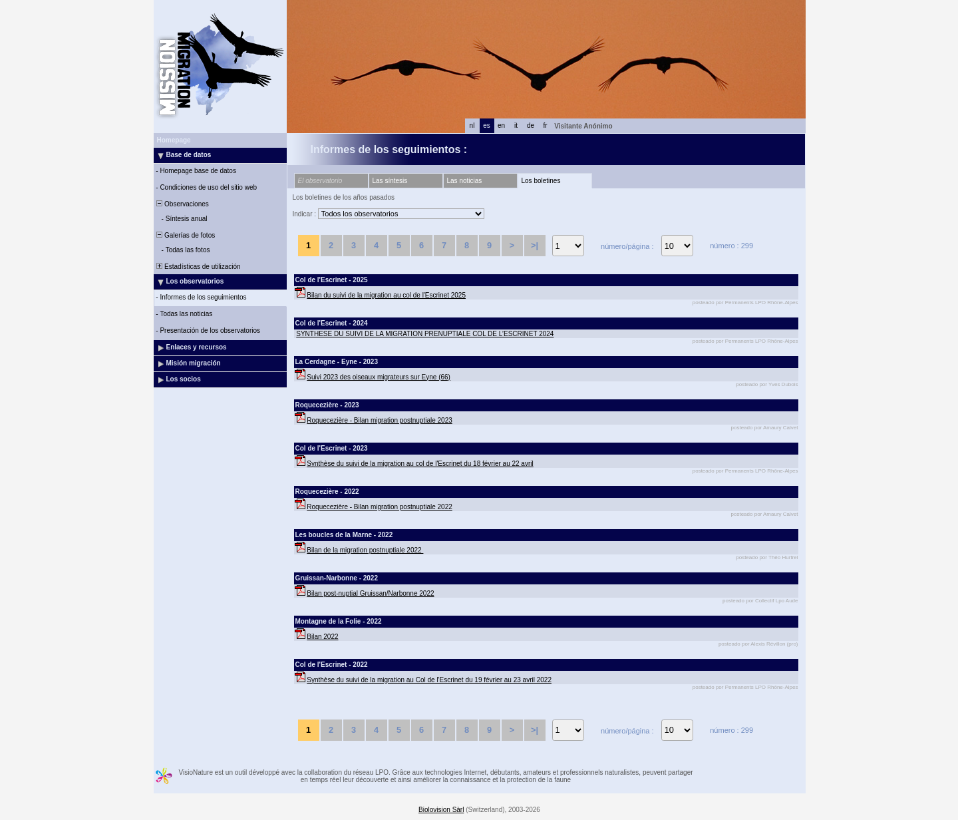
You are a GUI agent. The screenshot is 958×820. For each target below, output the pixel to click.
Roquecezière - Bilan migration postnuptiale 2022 (379, 507)
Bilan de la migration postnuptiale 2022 (365, 550)
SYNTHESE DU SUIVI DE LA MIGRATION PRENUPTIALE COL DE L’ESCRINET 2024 (425, 333)
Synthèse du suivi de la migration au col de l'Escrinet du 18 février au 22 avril (420, 463)
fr (545, 125)
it (516, 125)
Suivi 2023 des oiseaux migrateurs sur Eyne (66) (378, 377)
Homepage (174, 140)
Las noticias (464, 180)
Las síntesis (390, 180)
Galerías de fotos (185, 235)
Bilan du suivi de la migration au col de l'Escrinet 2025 (386, 295)
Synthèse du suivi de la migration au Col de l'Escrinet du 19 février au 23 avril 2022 (429, 680)
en (501, 125)
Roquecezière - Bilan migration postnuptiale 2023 (379, 420)
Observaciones (182, 204)
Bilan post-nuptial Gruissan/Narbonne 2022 (370, 593)
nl (472, 125)
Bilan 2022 (322, 636)
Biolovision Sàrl (441, 809)
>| (534, 245)
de (530, 125)
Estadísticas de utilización (198, 266)
